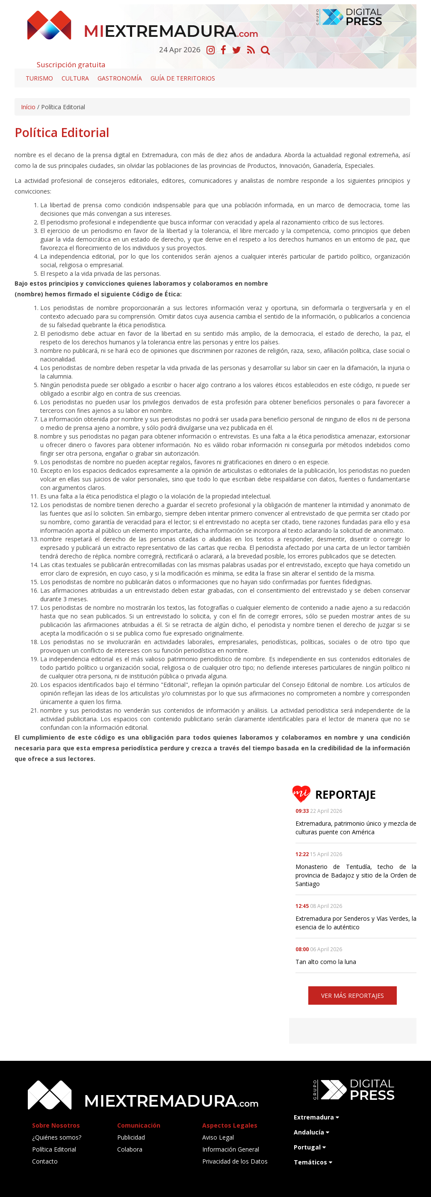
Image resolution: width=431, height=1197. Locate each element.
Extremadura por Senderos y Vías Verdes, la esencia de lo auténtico (355, 922)
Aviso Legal (218, 1137)
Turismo (39, 78)
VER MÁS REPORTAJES (352, 995)
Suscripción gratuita (71, 64)
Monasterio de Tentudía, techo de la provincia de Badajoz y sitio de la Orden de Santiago (355, 875)
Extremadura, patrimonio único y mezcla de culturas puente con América (355, 827)
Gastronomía (119, 78)
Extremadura (316, 1117)
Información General (230, 1149)
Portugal (310, 1147)
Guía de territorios (183, 78)
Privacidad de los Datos (235, 1161)
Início (28, 107)
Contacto (45, 1161)
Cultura (75, 78)
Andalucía (311, 1132)
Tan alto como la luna (325, 962)
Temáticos (313, 1162)
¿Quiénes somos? (56, 1137)
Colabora (129, 1149)
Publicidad (131, 1137)
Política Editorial (54, 1149)
